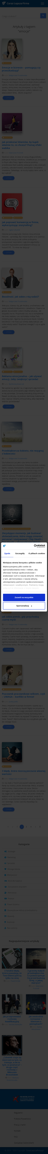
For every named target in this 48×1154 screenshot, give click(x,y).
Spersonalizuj (24, 606)
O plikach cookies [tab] (37, 553)
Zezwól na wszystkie (24, 597)
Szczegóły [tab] (20, 553)
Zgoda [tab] (7, 553)
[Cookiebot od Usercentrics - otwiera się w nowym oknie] (34, 546)
